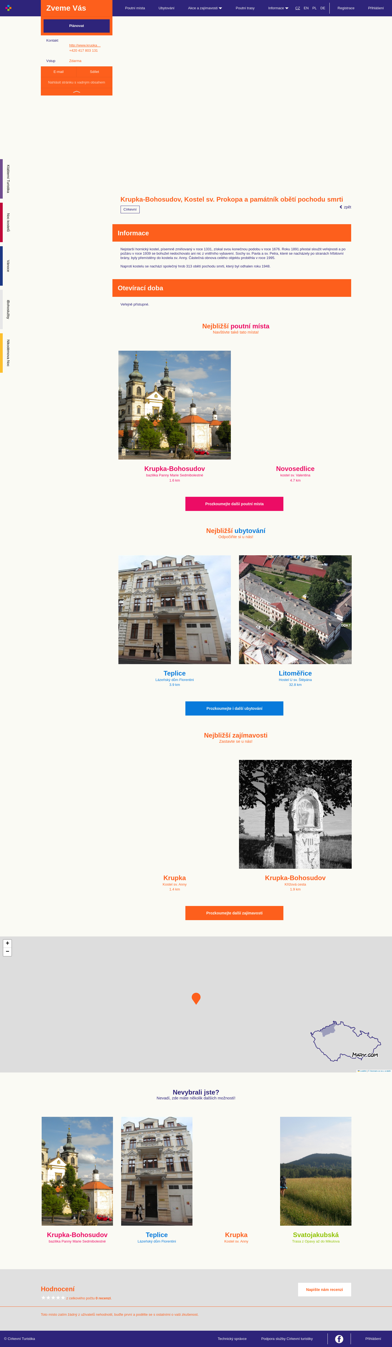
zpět (345, 207)
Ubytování (166, 8)
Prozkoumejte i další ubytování (234, 708)
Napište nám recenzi (324, 1289)
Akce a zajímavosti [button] (205, 8)
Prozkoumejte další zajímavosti (234, 913)
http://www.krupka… (85, 45)
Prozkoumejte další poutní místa (234, 504)
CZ (297, 8)
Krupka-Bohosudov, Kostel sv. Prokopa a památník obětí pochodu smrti (232, 199)
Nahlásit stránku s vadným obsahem (76, 82)
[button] (196, 999)
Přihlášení (376, 8)
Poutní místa (135, 8)
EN (306, 8)
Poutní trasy (245, 8)
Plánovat (76, 26)
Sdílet (94, 72)
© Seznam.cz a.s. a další (379, 1071)
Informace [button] (278, 8)
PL (314, 8)
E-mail (59, 72)
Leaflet (362, 1071)
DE (322, 8)
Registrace (346, 8)
